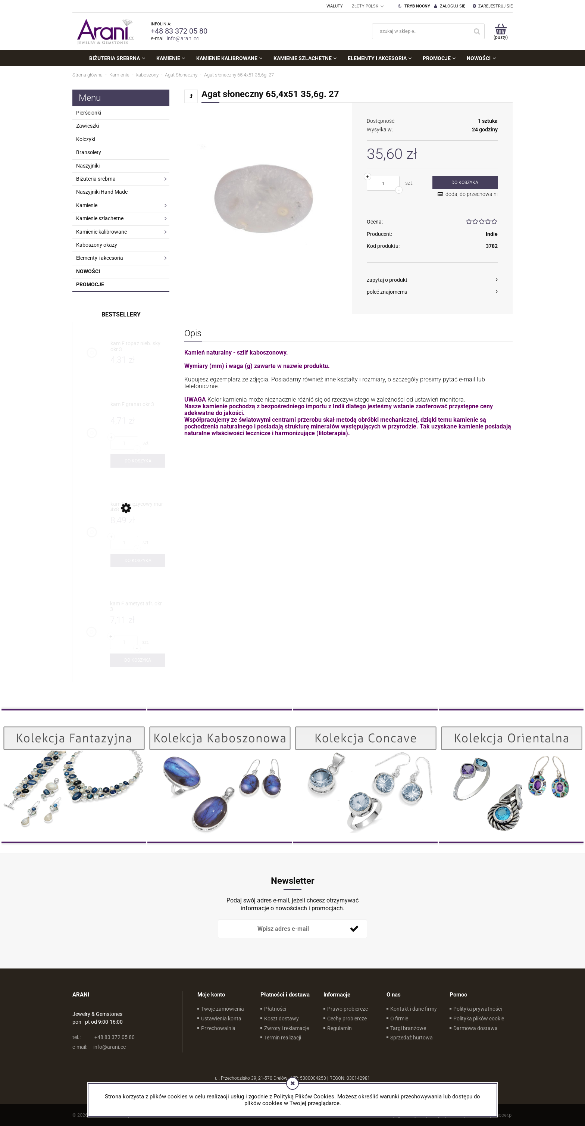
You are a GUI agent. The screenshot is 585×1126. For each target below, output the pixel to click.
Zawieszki (87, 126)
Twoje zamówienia (222, 1009)
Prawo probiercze (347, 1009)
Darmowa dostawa (475, 1028)
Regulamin (339, 1028)
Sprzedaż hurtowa (411, 1038)
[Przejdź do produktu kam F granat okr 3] (137, 407)
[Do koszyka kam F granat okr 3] (137, 461)
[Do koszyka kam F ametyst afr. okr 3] (137, 660)
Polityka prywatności (477, 1009)
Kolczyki (85, 139)
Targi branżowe (408, 1028)
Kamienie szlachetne (99, 218)
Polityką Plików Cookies (303, 1096)
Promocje (90, 284)
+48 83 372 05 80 (179, 30)
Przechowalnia (218, 1028)
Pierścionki (88, 113)
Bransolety (88, 152)
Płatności (275, 1009)
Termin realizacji (282, 1038)
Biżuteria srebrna (96, 179)
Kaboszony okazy (96, 245)
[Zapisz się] (354, 929)
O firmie (399, 1018)
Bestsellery (121, 314)
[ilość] (383, 183)
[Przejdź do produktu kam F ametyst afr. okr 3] (137, 606)
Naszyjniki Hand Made (102, 192)
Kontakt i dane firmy (413, 1009)
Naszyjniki (88, 166)
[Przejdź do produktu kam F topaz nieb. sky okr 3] (137, 346)
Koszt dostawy (281, 1018)
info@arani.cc (183, 38)
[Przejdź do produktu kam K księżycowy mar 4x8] (137, 507)
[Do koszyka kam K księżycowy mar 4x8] (137, 560)
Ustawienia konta (221, 1018)
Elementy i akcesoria (99, 258)
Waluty (334, 6)
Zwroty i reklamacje (286, 1028)
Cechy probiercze (347, 1018)
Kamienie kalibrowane (101, 232)
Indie (492, 234)
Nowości (88, 271)
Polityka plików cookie (478, 1018)
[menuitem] (117, 58)
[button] (432, 280)
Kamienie (86, 205)
